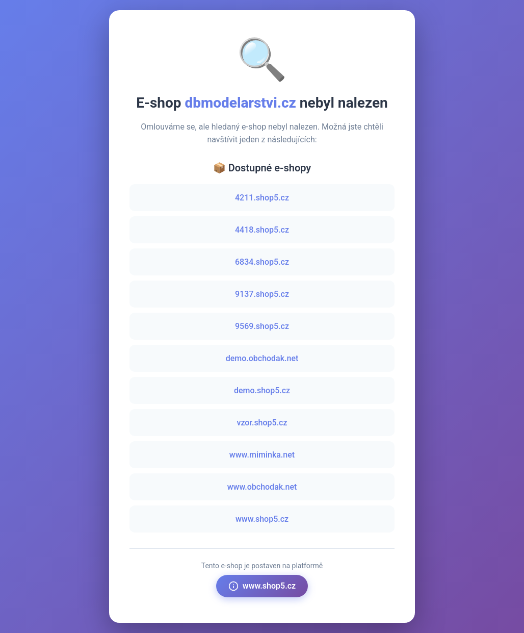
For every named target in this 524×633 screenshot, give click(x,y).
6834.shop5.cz (262, 262)
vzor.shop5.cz (262, 422)
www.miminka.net (262, 455)
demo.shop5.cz (262, 390)
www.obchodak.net (262, 487)
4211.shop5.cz (262, 197)
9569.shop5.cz (262, 326)
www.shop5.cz (262, 519)
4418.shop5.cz (262, 230)
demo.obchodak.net (262, 358)
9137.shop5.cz (262, 294)
